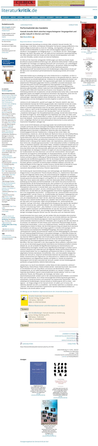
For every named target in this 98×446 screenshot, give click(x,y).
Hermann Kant (6, 104)
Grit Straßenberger (35, 313)
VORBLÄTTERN (73, 25)
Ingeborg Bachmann (7, 126)
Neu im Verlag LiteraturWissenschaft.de (49, 435)
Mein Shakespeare (7, 102)
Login (66, 17)
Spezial (20, 17)
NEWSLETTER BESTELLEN (70, 340)
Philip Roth (14, 95)
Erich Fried (5, 115)
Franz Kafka (5, 211)
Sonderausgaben (7, 90)
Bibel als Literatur (9, 229)
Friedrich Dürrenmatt (7, 106)
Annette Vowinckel (35, 296)
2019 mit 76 (5, 166)
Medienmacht (6, 30)
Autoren (35, 17)
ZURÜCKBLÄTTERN (26, 25)
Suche (77, 17)
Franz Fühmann (11, 119)
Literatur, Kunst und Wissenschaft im (8, 217)
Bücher (27, 17)
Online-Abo (5, 52)
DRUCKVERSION (72, 338)
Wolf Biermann (10, 100)
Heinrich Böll (5, 97)
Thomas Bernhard (7, 111)
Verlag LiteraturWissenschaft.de (38, 394)
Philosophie (34, 20)
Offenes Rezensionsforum (9, 40)
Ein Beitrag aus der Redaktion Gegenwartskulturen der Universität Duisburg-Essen (46, 291)
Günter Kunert (6, 95)
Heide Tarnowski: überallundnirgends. (7, 156)
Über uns (58, 17)
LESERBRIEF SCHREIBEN (70, 334)
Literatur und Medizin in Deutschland (8, 189)
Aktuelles (5, 17)
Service (42, 17)
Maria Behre (27, 37)
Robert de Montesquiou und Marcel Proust (8, 184)
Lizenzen (64, 356)
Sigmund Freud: (9, 224)
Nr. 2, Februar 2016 (24, 20)
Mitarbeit (50, 17)
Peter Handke (12, 122)
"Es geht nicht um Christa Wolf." (8, 169)
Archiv (13, 17)
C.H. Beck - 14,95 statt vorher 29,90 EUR (88, 52)
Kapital (4, 37)
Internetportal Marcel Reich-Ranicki (7, 131)
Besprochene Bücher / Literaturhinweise (31, 41)
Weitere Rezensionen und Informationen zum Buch (47, 306)
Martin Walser (8, 99)
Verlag (95, 9)
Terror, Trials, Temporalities (7, 197)
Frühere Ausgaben (12, 20)
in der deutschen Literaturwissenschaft (8, 236)
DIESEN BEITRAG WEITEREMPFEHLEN (66, 336)
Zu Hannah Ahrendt (45, 20)
